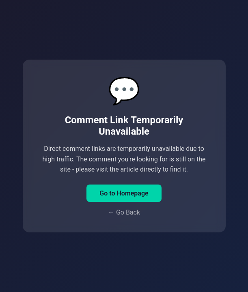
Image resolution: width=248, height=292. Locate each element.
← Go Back (124, 212)
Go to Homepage (123, 193)
